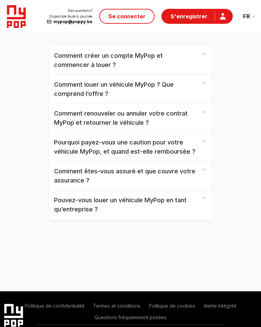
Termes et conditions (116, 306)
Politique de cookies (172, 306)
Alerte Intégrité (220, 306)
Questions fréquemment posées (130, 317)
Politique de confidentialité (55, 306)
